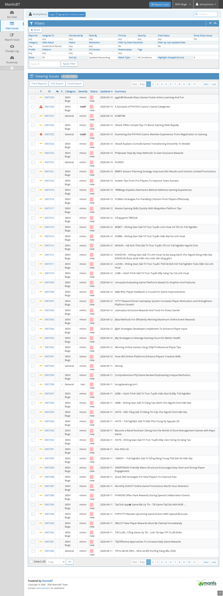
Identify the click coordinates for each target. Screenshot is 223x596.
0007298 (49, 384)
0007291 (49, 449)
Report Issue (160, 4)
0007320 (49, 180)
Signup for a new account (71, 14)
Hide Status (48, 42)
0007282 (49, 532)
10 (189, 84)
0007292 (49, 440)
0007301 (49, 356)
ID (49, 91)
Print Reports (39, 83)
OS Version (94, 49)
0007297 (49, 393)
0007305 (49, 319)
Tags (140, 49)
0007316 (49, 217)
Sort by (72, 57)
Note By (93, 35)
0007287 (49, 486)
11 (194, 84)
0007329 (49, 97)
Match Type (124, 57)
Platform (46, 49)
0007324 (49, 143)
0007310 (49, 273)
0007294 (49, 421)
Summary (120, 91)
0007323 (49, 153)
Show (31, 57)
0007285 (49, 504)
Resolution (94, 42)
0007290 (49, 458)
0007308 (49, 291)
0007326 (49, 125)
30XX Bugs (183, 4)
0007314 (49, 236)
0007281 (49, 541)
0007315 (49, 227)
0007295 (49, 412)
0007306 (49, 310)
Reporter (33, 35)
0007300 (49, 366)
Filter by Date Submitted (130, 42)
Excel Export (75, 83)
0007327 (49, 116)
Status (72, 42)
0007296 (49, 402)
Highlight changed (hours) (171, 57)
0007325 (49, 134)
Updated (105, 91)
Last (214, 84)
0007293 (49, 430)
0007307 (49, 301)
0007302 (49, 347)
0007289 (49, 467)
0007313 (49, 245)
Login (52, 14)
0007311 (49, 264)
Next (206, 84)
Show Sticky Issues (203, 35)
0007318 (49, 199)
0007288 (49, 476)
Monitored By (76, 35)
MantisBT (47, 581)
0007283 (49, 523)
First (134, 84)
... (200, 84)
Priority (122, 35)
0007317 (49, 208)
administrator (43, 588)
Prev (142, 84)
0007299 (49, 375)
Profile (32, 49)
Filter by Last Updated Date (171, 42)
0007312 (49, 254)
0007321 (49, 171)
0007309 (49, 282)
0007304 (49, 328)
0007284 (49, 514)
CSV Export (57, 83)
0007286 (49, 495)
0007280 (49, 551)
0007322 (49, 162)
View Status (164, 35)
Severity (142, 35)
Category (33, 42)
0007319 (49, 190)
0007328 (49, 106)
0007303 (49, 338)
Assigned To (48, 35)
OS (70, 49)
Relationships (125, 49)
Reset (35, 30)
